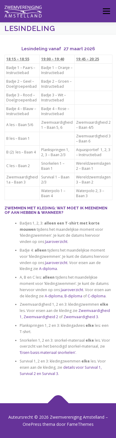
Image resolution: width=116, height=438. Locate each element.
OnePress (32, 424)
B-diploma (73, 296)
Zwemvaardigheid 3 (81, 316)
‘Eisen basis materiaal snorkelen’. (48, 352)
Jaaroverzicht (56, 241)
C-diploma (97, 296)
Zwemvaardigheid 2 (41, 316)
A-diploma (47, 268)
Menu (106, 11)
